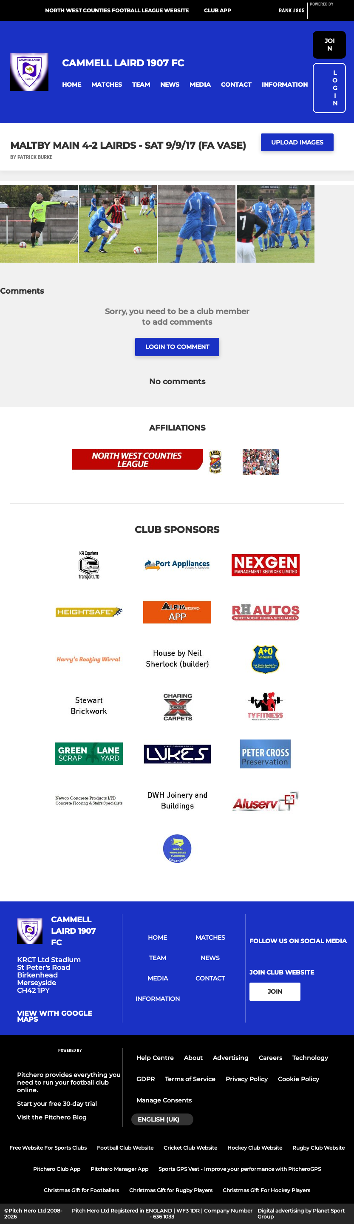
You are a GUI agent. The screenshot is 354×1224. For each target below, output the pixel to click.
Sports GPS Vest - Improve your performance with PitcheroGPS (240, 1169)
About (193, 1058)
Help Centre (155, 1058)
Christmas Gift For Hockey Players (266, 1190)
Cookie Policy (298, 1079)
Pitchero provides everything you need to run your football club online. (68, 1082)
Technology (310, 1058)
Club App (217, 10)
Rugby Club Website (318, 1148)
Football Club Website (125, 1148)
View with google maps (54, 1017)
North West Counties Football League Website (117, 10)
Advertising (231, 1058)
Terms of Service (190, 1079)
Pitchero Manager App (119, 1169)
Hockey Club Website (254, 1148)
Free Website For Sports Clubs (48, 1148)
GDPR (145, 1079)
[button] (71, 84)
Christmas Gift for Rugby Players (170, 1190)
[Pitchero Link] (327, 14)
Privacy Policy (247, 1079)
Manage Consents (164, 1100)
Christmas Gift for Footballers (81, 1190)
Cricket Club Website (190, 1148)
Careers (270, 1058)
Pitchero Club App (56, 1169)
